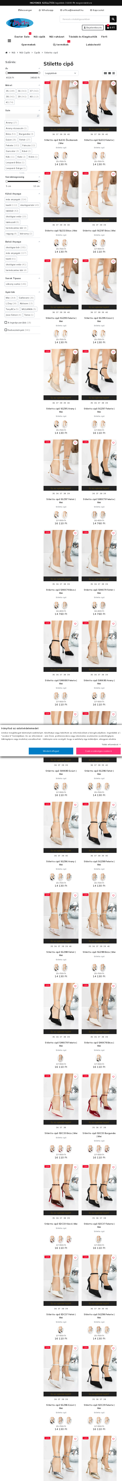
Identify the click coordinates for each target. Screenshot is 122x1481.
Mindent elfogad (51, 751)
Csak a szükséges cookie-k (98, 751)
